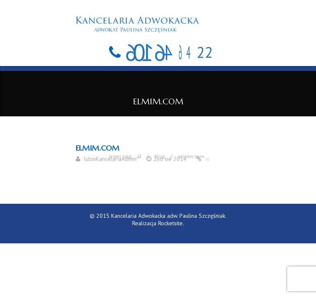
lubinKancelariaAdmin (110, 159)
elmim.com (97, 148)
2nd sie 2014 (169, 159)
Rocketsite (170, 223)
